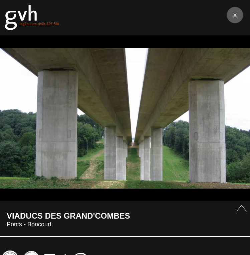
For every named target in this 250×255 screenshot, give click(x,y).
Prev (13, 118)
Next (237, 118)
